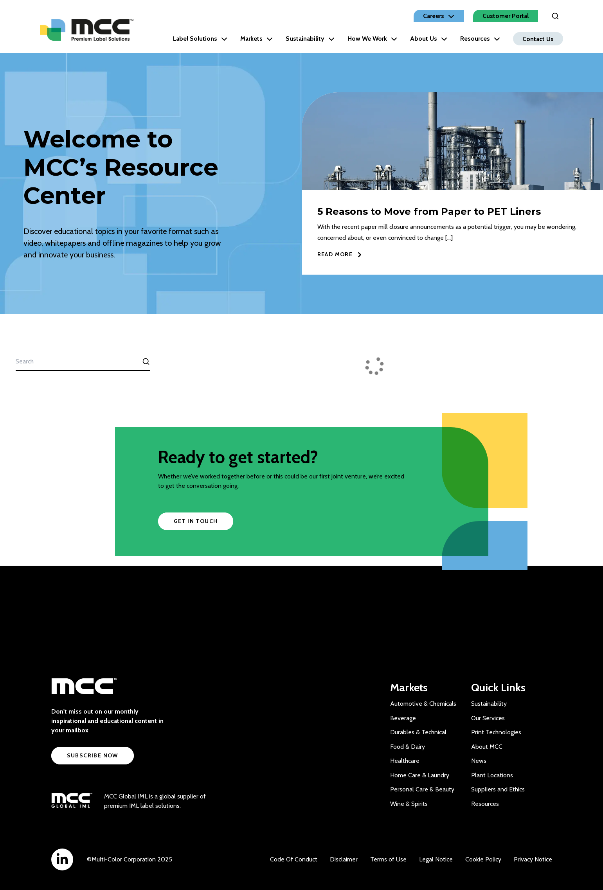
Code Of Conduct (293, 859)
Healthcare (404, 760)
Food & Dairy (407, 746)
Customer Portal (505, 16)
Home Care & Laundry (419, 775)
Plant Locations (492, 775)
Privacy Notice (533, 859)
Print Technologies (496, 732)
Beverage (403, 718)
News (478, 760)
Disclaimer (344, 859)
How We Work (372, 38)
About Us (428, 38)
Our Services (488, 718)
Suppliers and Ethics (498, 789)
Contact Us (538, 38)
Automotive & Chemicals (423, 703)
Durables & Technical (418, 732)
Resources (480, 38)
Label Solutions (200, 38)
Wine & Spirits (409, 803)
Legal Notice (436, 859)
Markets (256, 38)
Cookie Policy (483, 859)
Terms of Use (388, 859)
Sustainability (310, 38)
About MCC (486, 746)
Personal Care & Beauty (422, 789)
